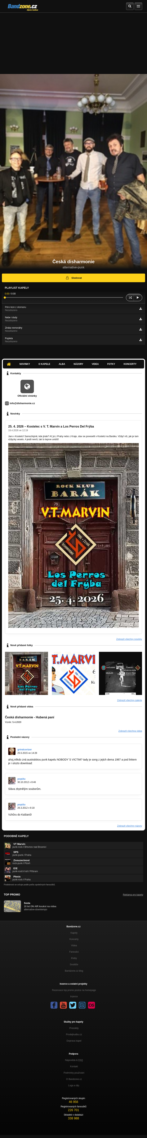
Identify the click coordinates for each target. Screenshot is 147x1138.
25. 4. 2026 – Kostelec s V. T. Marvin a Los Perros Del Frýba (51, 426)
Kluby (74, 958)
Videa (95, 364)
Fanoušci (74, 952)
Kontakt (74, 1066)
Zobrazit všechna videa (130, 731)
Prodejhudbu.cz (74, 1034)
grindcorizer (24, 749)
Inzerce (74, 996)
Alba (62, 364)
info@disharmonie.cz (22, 403)
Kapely (74, 933)
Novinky (25, 364)
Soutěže (74, 964)
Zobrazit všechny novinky (129, 639)
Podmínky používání (74, 1072)
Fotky (111, 364)
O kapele (44, 364)
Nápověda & (74, 1060)
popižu (21, 778)
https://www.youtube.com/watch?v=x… (56, 763)
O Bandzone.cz (74, 1079)
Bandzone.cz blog (74, 970)
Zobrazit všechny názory (129, 826)
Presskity (74, 1028)
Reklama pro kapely (133, 894)
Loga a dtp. (74, 1085)
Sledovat (73, 278)
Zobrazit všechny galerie (129, 700)
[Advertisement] (73, 41)
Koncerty (130, 364)
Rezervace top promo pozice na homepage (74, 990)
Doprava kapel (74, 1040)
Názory (78, 364)
